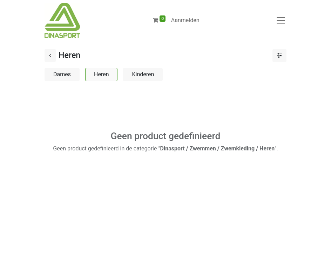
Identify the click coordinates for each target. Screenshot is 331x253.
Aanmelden (185, 20)
